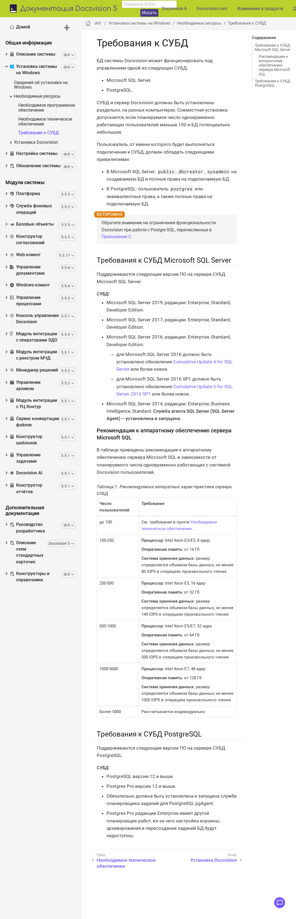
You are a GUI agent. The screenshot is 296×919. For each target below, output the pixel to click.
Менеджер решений (34, 370)
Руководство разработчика (27, 527)
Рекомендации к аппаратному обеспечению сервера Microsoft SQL (274, 65)
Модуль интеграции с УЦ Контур (33, 403)
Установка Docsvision (36, 142)
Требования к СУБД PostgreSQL (272, 83)
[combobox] (149, 4)
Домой (20, 27)
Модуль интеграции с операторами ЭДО (33, 337)
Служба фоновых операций (31, 209)
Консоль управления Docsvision (34, 318)
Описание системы (32, 54)
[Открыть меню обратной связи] (279, 902)
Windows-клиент (30, 285)
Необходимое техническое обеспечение (45, 122)
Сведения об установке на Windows (41, 85)
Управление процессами (25, 300)
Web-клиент (25, 254)
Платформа (25, 193)
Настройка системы (34, 153)
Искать (149, 12)
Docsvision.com (212, 8)
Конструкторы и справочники (29, 576)
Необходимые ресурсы (37, 96)
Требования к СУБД (38, 133)
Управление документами (27, 270)
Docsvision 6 (174, 8)
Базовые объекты (32, 224)
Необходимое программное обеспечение (46, 108)
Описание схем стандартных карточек (26, 552)
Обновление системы (35, 165)
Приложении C (116, 236)
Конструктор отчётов (26, 488)
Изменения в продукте (260, 8)
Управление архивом (25, 385)
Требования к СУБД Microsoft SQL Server (273, 47)
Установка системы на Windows (33, 69)
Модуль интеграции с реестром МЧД (33, 355)
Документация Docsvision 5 (68, 9)
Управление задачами (25, 458)
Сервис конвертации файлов (34, 421)
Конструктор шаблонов (26, 439)
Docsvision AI (26, 473)
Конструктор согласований (27, 239)
